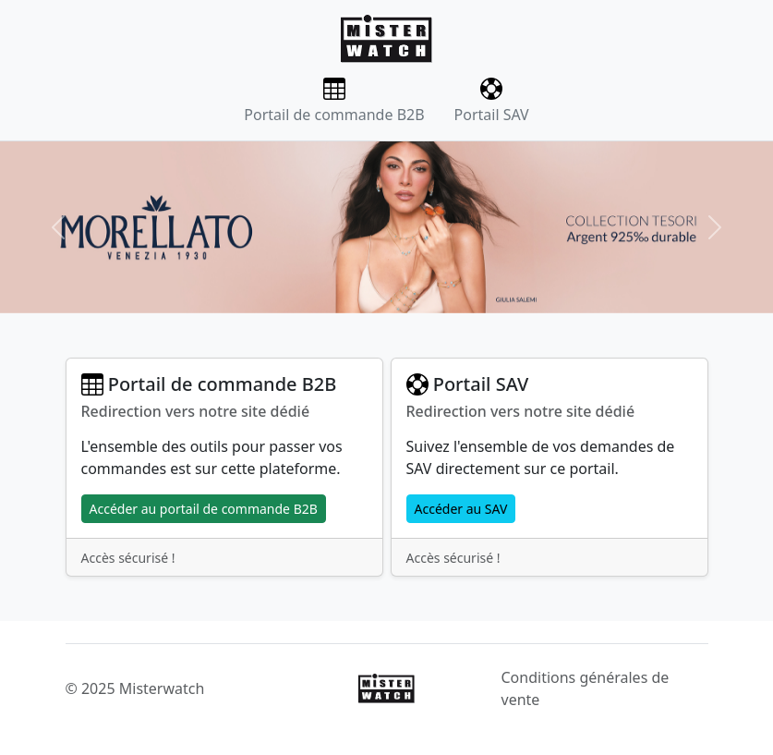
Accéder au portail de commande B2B (204, 509)
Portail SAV (491, 101)
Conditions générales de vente (585, 688)
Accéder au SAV (461, 509)
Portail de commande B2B (334, 101)
